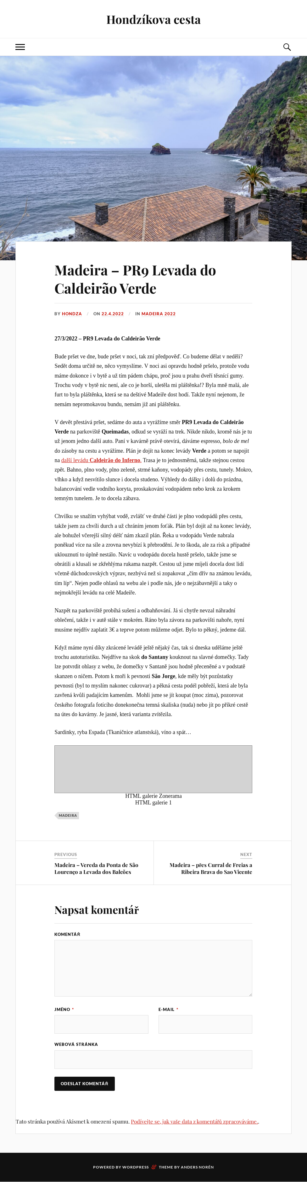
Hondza (72, 313)
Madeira (68, 815)
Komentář (67, 934)
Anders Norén (197, 1167)
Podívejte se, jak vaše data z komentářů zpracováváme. (194, 1121)
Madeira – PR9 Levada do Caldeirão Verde (135, 278)
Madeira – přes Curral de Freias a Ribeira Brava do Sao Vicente (211, 868)
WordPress (135, 1167)
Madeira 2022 (159, 313)
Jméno (64, 1009)
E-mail (168, 1009)
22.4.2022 (113, 313)
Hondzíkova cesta (153, 19)
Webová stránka (76, 1044)
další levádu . (101, 460)
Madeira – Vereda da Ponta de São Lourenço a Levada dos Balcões (96, 868)
